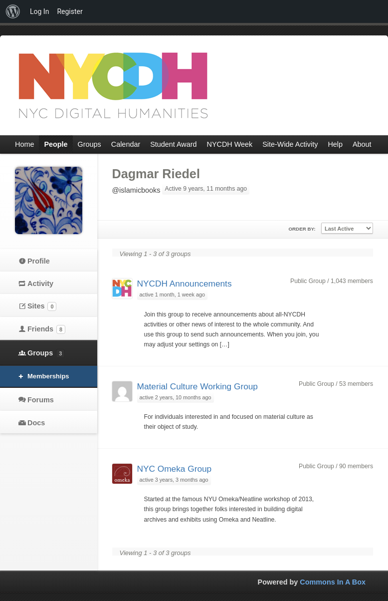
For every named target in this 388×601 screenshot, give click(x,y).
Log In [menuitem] (39, 11)
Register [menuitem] (69, 11)
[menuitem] (13, 11)
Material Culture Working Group (197, 386)
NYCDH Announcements (184, 284)
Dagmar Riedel (156, 174)
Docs (36, 423)
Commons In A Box (333, 582)
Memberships (48, 376)
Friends (46, 329)
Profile (38, 261)
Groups (46, 353)
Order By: (301, 229)
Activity (40, 284)
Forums (40, 400)
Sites (41, 306)
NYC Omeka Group (174, 469)
